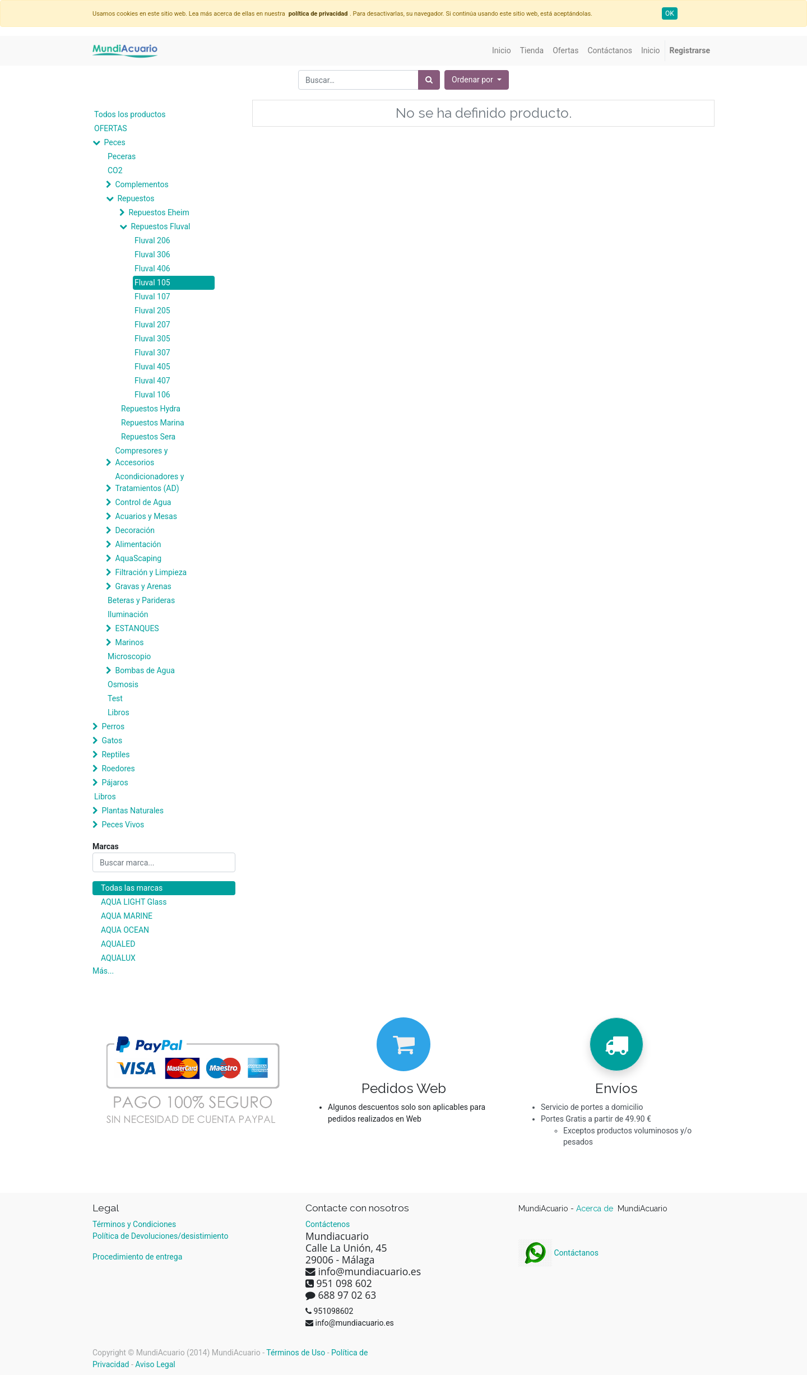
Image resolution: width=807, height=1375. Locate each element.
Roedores (117, 768)
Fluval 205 (152, 310)
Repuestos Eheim (158, 212)
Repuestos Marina (152, 422)
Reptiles (115, 754)
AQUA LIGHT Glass (133, 901)
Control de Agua (143, 502)
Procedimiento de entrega (137, 1256)
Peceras (122, 156)
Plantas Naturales (132, 810)
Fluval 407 (152, 380)
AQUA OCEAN (125, 929)
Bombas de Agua (144, 670)
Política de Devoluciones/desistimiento (160, 1236)
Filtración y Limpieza (151, 572)
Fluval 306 (152, 254)
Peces (114, 142)
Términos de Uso (295, 1352)
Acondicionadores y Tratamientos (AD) (149, 482)
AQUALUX (118, 957)
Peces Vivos (122, 824)
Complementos (141, 184)
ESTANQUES (137, 628)
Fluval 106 (152, 394)
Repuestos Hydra (150, 408)
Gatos (111, 740)
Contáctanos (558, 1252)
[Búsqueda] (429, 80)
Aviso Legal (155, 1364)
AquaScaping (138, 558)
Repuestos (135, 198)
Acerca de (595, 1208)
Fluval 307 (152, 352)
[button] (476, 80)
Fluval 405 (152, 366)
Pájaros (114, 782)
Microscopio (129, 656)
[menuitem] (502, 50)
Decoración (134, 530)
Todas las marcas (132, 887)
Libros (118, 712)
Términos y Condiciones (134, 1224)
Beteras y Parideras (141, 600)
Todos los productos (129, 114)
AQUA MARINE (126, 915)
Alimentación (138, 544)
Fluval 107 (152, 296)
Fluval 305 (152, 338)
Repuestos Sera (148, 436)
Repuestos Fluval (160, 226)
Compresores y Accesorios (141, 456)
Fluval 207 (152, 324)
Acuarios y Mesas (146, 516)
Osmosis (123, 684)
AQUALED (118, 943)
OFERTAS (110, 128)
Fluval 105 (152, 282)
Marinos (129, 642)
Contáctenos (327, 1224)
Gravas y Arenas (143, 586)
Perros (112, 726)
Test (115, 698)
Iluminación (128, 614)
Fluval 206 (152, 240)
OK (669, 13)
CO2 (115, 170)
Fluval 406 (152, 268)
